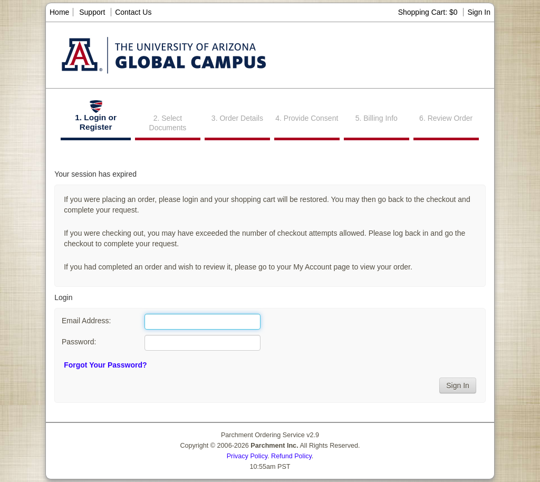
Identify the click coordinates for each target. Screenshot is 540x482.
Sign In (478, 12)
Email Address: (86, 320)
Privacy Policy (247, 456)
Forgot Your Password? (105, 365)
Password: (79, 342)
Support (92, 12)
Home (59, 12)
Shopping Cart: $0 (429, 12)
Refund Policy (291, 456)
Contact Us (133, 12)
